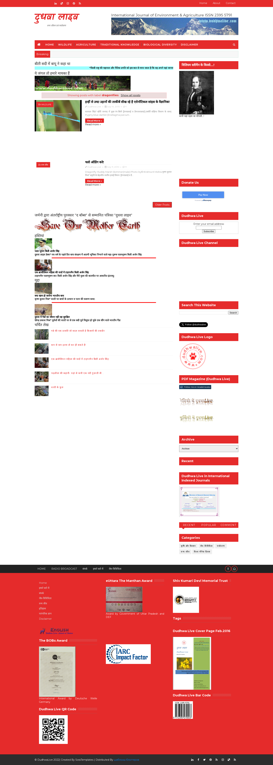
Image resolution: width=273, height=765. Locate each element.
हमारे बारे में (98, 568)
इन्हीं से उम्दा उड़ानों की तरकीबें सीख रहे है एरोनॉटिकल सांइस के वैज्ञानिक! (127, 102)
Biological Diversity (160, 44)
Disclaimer (189, 44)
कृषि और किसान (188, 546)
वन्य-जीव (185, 551)
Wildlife (65, 44)
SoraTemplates (84, 759)
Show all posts (130, 95)
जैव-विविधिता (206, 546)
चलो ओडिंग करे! (94, 162)
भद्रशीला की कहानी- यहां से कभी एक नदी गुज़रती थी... (77, 373)
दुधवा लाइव (56, 17)
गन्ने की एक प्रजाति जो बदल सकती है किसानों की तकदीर (78, 330)
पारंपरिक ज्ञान (45, 613)
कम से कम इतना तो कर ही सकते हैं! (68, 344)
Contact (231, 3)
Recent (189, 525)
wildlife (46, 104)
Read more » (94, 120)
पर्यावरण (221, 546)
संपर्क (85, 568)
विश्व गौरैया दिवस (202, 551)
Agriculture (86, 44)
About (216, 3)
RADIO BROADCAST (64, 568)
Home (203, 3)
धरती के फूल (57, 387)
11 (126, 167)
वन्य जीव (44, 164)
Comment (228, 525)
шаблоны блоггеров (126, 759)
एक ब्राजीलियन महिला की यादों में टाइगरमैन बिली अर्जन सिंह (80, 359)
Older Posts (162, 204)
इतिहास (42, 608)
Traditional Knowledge (119, 44)
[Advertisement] (104, 147)
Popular (208, 525)
